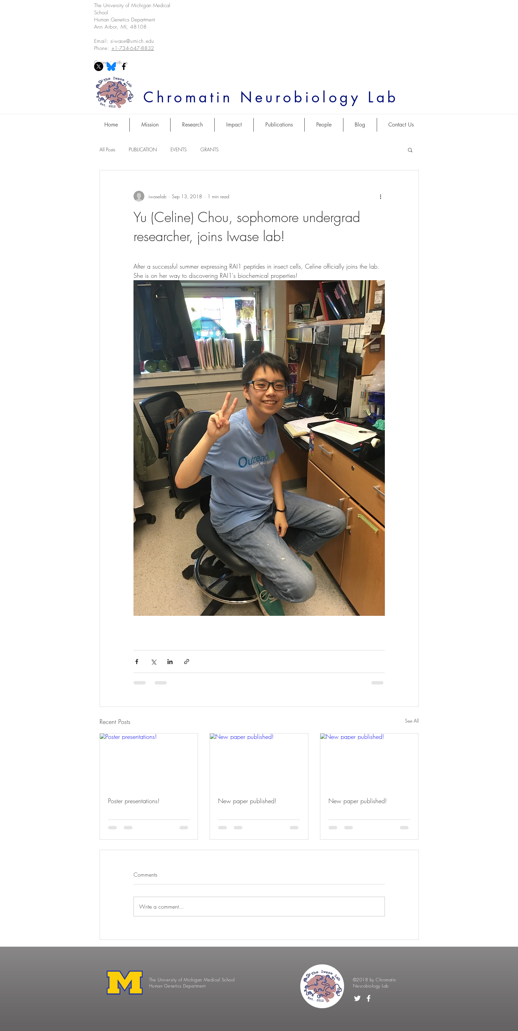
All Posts (107, 149)
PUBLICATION (143, 149)
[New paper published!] (259, 761)
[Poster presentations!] (149, 761)
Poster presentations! (134, 801)
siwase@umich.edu (132, 41)
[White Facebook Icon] (368, 998)
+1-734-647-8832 (132, 48)
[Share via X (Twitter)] (153, 661)
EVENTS (179, 149)
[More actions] (381, 196)
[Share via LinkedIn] (170, 661)
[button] (410, 149)
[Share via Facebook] (136, 661)
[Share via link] (186, 661)
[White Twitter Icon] (357, 998)
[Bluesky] (111, 66)
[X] (98, 66)
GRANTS (209, 149)
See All (412, 720)
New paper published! (247, 801)
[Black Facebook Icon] (123, 66)
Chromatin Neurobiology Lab (270, 97)
